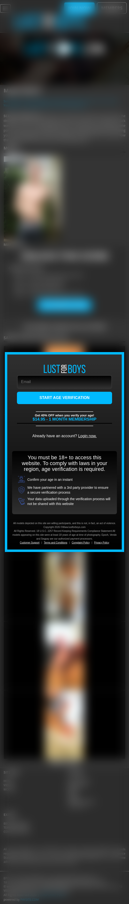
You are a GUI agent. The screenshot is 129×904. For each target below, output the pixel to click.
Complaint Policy (81, 542)
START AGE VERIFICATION (64, 398)
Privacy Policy (101, 542)
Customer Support (29, 542)
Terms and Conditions (55, 542)
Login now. (87, 436)
